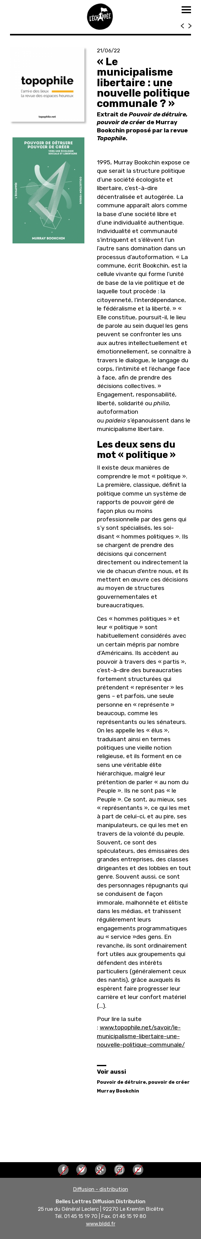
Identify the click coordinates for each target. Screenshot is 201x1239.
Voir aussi (111, 1071)
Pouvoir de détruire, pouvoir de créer (143, 1082)
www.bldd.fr (100, 1223)
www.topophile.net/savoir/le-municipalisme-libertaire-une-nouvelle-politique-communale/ (141, 1036)
